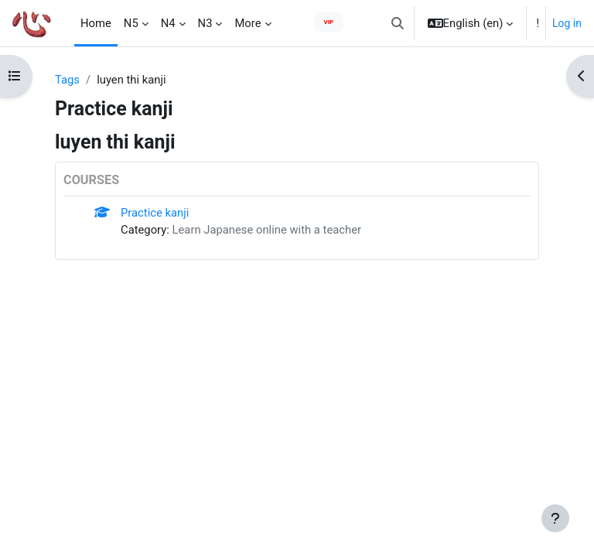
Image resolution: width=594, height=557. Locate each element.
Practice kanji (155, 213)
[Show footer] (555, 518)
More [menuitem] (247, 23)
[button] (397, 23)
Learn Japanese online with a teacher (267, 230)
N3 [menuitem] (205, 23)
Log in (567, 23)
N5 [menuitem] (131, 23)
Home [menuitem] (95, 23)
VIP (329, 22)
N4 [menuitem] (168, 23)
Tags (67, 80)
